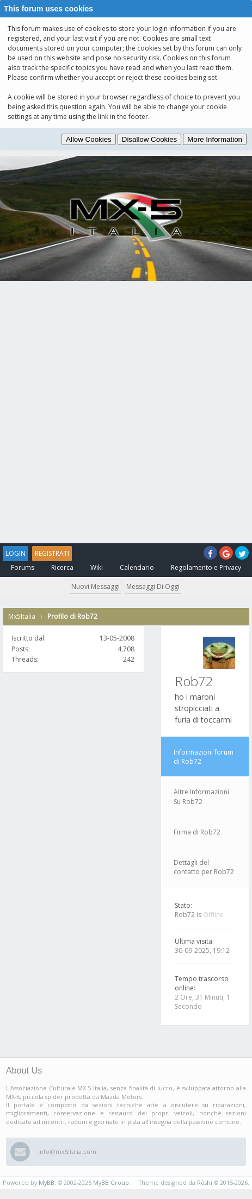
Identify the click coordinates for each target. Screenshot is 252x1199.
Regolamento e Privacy (206, 567)
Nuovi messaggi (95, 586)
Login (15, 553)
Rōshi (204, 1182)
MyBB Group (111, 1182)
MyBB (46, 1182)
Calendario (137, 567)
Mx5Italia (21, 616)
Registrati (52, 553)
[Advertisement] (126, 412)
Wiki (96, 567)
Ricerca (62, 567)
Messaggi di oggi (153, 586)
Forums (22, 567)
